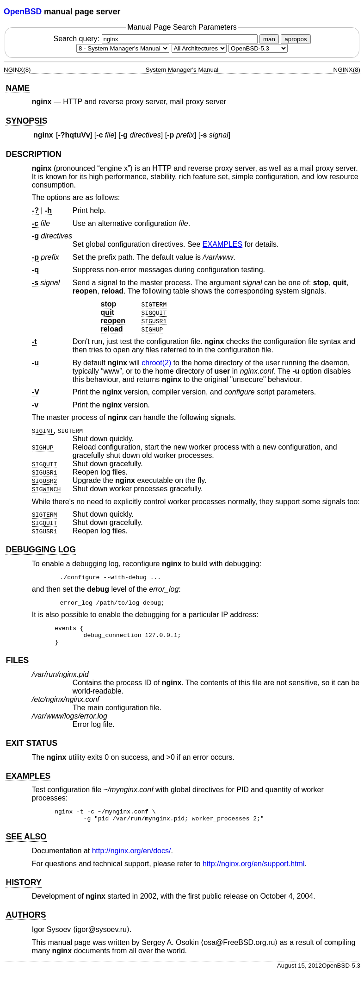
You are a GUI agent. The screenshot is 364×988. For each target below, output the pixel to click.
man (269, 39)
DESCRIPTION (33, 154)
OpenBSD (23, 11)
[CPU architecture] (199, 48)
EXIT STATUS (31, 747)
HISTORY (23, 889)
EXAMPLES (222, 244)
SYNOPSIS (26, 120)
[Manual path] (258, 48)
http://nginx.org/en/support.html (254, 871)
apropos (295, 39)
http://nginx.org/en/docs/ (131, 858)
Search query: (156, 39)
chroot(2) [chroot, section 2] (156, 363)
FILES (17, 664)
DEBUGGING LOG (41, 549)
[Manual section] (122, 48)
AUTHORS (26, 921)
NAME (18, 88)
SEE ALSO (26, 843)
